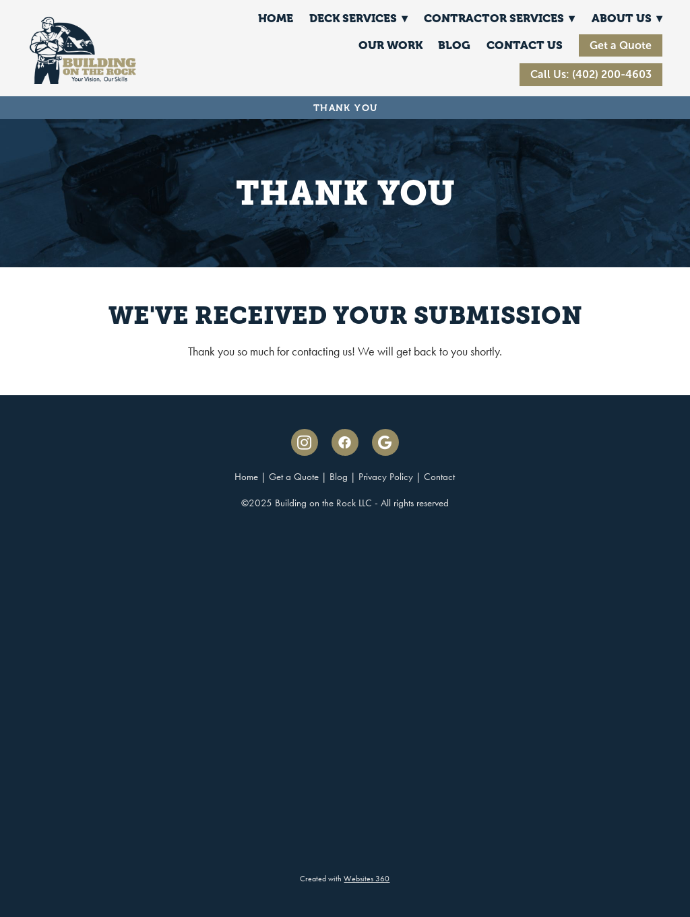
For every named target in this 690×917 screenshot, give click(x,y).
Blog (454, 45)
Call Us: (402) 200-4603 (591, 74)
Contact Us (525, 45)
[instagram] (304, 442)
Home (275, 18)
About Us (627, 18)
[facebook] (345, 442)
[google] (385, 442)
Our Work (390, 45)
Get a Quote (621, 45)
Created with (344, 878)
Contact (439, 477)
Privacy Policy (385, 477)
